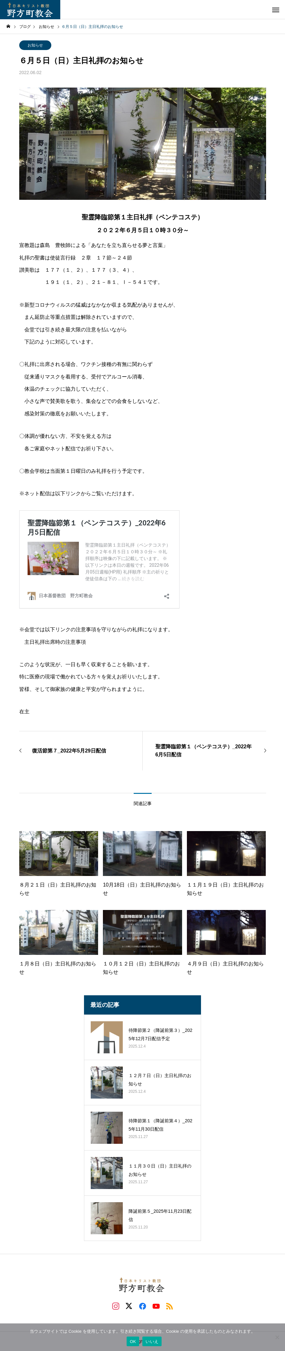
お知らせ (35, 45)
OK (133, 1341)
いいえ (152, 1341)
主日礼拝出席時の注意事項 (55, 642)
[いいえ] (277, 1337)
